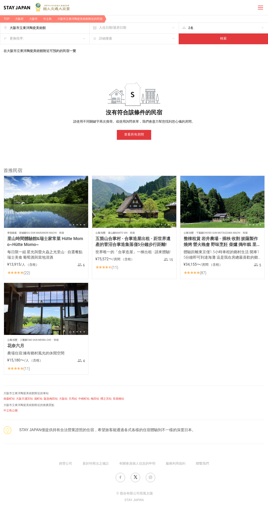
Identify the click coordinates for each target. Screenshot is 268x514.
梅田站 (95, 398)
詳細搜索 (105, 38)
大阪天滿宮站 (24, 398)
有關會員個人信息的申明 (137, 464)
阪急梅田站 (51, 398)
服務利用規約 (175, 464)
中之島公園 (11, 410)
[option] (46, 202)
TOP (6, 18)
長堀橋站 (118, 398)
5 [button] (84, 224)
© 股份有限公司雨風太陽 (134, 493)
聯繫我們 (202, 464)
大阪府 (19, 18)
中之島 (47, 18)
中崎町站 (84, 398)
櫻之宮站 (106, 398)
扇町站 (38, 398)
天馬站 (73, 398)
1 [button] (70, 225)
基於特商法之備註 (96, 464)
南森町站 (9, 398)
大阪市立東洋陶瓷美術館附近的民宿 (79, 18)
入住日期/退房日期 (112, 28)
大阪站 (63, 398)
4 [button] (80, 224)
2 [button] (73, 224)
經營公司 (65, 464)
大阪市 (33, 18)
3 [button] (77, 224)
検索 (223, 38)
